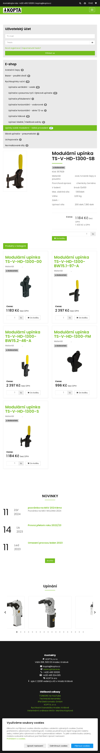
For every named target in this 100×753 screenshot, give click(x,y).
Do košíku (59, 238)
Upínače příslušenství (21, 98)
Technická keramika (50, 698)
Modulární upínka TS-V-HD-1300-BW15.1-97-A (71, 262)
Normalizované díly (16, 145)
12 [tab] (59, 632)
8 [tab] (44, 632)
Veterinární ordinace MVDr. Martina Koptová (50, 710)
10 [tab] (52, 632)
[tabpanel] (50, 612)
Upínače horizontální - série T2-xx (27, 110)
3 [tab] (24, 632)
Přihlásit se (50, 53)
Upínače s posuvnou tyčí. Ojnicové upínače (32, 92)
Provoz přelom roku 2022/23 (44, 525)
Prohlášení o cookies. (16, 738)
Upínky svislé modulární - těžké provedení (29, 127)
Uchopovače (13, 139)
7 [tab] (40, 632)
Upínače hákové (19, 116)
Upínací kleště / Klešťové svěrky (26, 122)
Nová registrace (12, 48)
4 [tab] (28, 632)
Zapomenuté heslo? (31, 48)
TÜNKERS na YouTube (50, 695)
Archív (50, 560)
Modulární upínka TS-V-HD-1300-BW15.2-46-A (22, 336)
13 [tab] (63, 632)
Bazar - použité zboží (17, 75)
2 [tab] (20, 632)
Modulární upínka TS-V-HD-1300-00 (23, 259)
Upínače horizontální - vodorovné (27, 104)
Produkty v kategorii (15, 245)
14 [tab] (67, 632)
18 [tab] (83, 632)
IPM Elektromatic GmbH (50, 701)
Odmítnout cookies (62, 746)
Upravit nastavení (40, 746)
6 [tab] (36, 632)
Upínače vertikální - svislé (24, 87)
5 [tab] (32, 632)
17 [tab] (79, 632)
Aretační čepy (14, 69)
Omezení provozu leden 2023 (45, 542)
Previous (5, 612)
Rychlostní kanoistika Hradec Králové (50, 707)
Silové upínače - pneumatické (22, 133)
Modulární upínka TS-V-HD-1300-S (22, 409)
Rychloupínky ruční (17, 81)
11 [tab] (56, 632)
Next (95, 612)
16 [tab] (75, 632)
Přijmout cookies (83, 746)
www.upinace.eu (51, 669)
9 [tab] (48, 632)
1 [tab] (16, 632)
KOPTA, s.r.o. (50, 704)
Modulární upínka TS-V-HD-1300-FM (72, 334)
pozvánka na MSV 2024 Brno (45, 507)
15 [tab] (71, 632)
